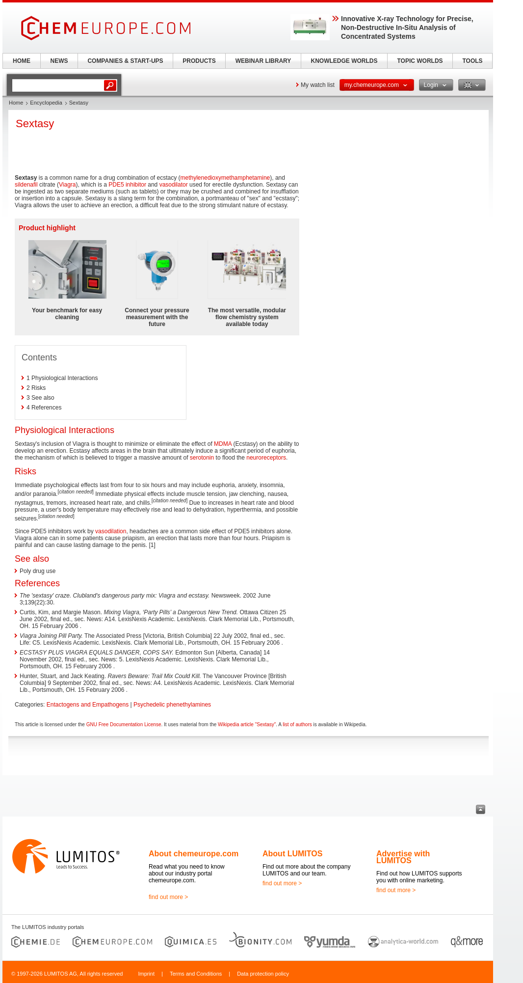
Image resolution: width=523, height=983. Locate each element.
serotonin (202, 457)
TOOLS (472, 60)
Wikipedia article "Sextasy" (247, 724)
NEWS (59, 60)
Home (16, 103)
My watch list (318, 85)
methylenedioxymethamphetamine (225, 177)
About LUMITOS (292, 853)
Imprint (146, 974)
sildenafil (26, 184)
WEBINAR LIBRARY (263, 60)
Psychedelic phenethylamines (172, 704)
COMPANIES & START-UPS (125, 60)
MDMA (223, 443)
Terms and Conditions (196, 974)
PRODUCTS (199, 60)
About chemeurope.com (193, 853)
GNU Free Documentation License (123, 724)
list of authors (297, 724)
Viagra (67, 184)
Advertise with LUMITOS (403, 857)
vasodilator (173, 184)
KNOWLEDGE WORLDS (344, 60)
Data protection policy (263, 974)
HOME (21, 60)
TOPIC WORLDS (420, 60)
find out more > (168, 897)
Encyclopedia (46, 103)
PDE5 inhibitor (127, 184)
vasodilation (110, 531)
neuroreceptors (266, 457)
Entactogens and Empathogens (88, 704)
